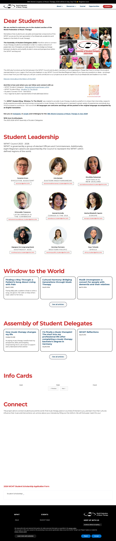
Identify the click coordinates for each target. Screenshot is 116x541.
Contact (108, 6)
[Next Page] (64, 388)
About (17, 520)
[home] (15, 6)
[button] (60, 6)
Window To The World (29, 89)
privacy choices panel (20, 531)
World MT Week (45, 520)
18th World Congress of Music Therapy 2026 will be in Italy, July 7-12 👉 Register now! (58, 2)
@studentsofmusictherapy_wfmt (37, 87)
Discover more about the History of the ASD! (20, 79)
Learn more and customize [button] (25, 536)
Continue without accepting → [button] (92, 524)
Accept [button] (96, 536)
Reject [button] (86, 536)
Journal (82, 6)
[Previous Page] (53, 388)
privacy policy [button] (72, 528)
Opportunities (94, 6)
